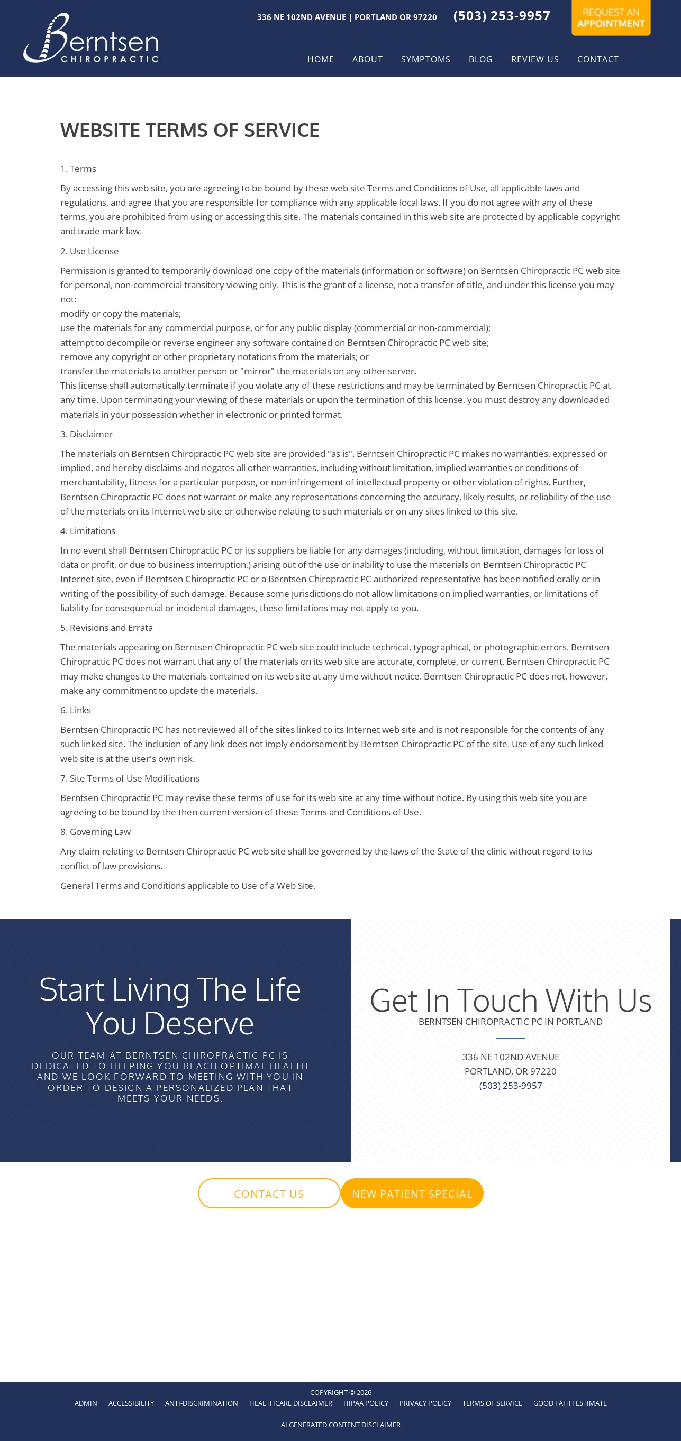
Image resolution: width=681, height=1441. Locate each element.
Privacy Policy (425, 1403)
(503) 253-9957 (502, 15)
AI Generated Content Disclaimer (341, 1424)
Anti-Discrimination (201, 1403)
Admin (86, 1403)
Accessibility (131, 1403)
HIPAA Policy (365, 1403)
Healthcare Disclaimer (290, 1403)
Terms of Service (492, 1403)
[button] (269, 1193)
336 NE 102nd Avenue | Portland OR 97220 (347, 17)
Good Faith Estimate (570, 1403)
